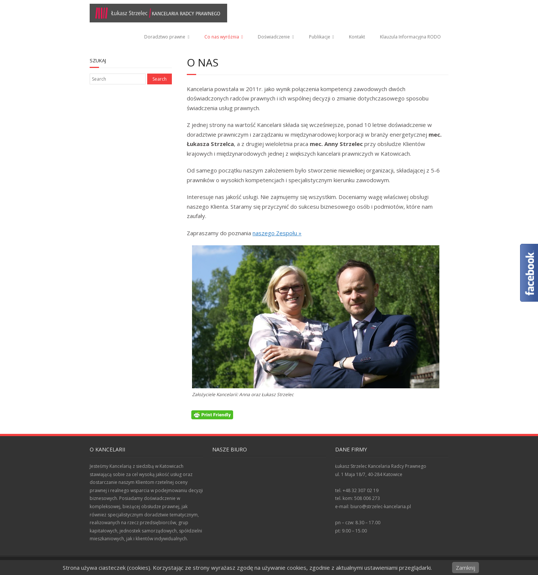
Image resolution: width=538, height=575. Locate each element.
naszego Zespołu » (277, 233)
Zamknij (465, 567)
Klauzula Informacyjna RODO (410, 37)
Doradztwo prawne (164, 37)
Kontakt (357, 37)
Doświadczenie (274, 37)
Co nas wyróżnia (221, 37)
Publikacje (319, 37)
